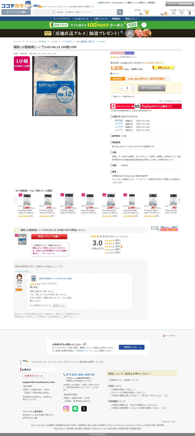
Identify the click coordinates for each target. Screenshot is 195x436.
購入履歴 (78, 428)
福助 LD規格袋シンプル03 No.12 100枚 (55, 278)
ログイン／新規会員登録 (180, 4)
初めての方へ (104, 3)
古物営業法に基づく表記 (87, 425)
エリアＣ (119, 130)
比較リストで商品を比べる (124, 97)
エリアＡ (119, 123)
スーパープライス (61, 19)
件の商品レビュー (129, 57)
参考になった (59, 306)
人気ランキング (100, 19)
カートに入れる (151, 88)
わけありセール (81, 19)
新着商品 (116, 19)
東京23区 (119, 120)
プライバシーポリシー (115, 425)
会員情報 (69, 428)
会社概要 (50, 425)
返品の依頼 (112, 428)
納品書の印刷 (136, 428)
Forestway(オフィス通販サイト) (124, 3)
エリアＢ (119, 127)
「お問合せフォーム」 (84, 350)
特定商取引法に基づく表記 (65, 425)
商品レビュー (131, 19)
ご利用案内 (150, 3)
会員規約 (101, 425)
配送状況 (87, 428)
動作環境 (160, 425)
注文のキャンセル (99, 428)
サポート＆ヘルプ (38, 425)
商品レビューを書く (49, 236)
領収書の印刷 (123, 428)
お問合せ (141, 3)
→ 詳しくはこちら (48, 253)
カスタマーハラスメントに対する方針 (140, 425)
